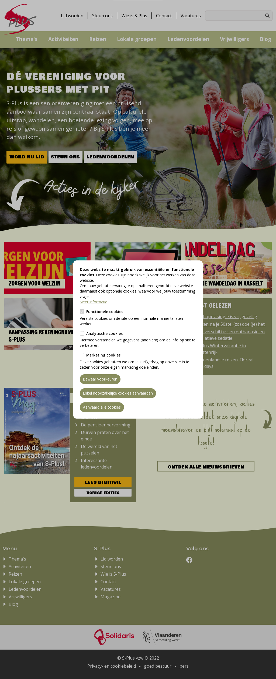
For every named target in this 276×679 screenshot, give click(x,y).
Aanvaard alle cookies (102, 407)
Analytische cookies (104, 333)
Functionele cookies (104, 311)
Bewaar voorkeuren (100, 379)
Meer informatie (93, 301)
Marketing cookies (103, 355)
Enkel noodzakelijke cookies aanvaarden (118, 393)
